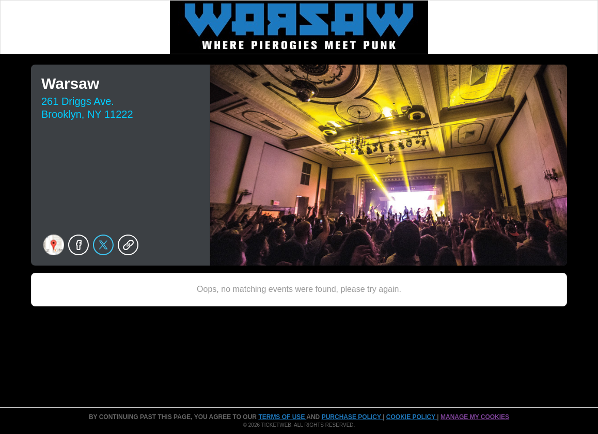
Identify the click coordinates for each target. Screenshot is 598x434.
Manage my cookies (474, 417)
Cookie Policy (411, 417)
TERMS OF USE (282, 417)
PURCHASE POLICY (352, 417)
